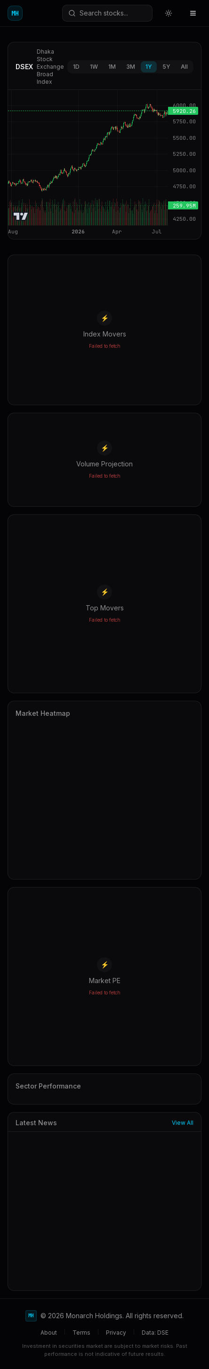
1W (94, 66)
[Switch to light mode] (168, 13)
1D (76, 66)
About (48, 1332)
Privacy (116, 1332)
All (184, 66)
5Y (166, 66)
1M (112, 66)
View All (182, 1122)
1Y (148, 66)
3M (130, 66)
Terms (81, 1332)
